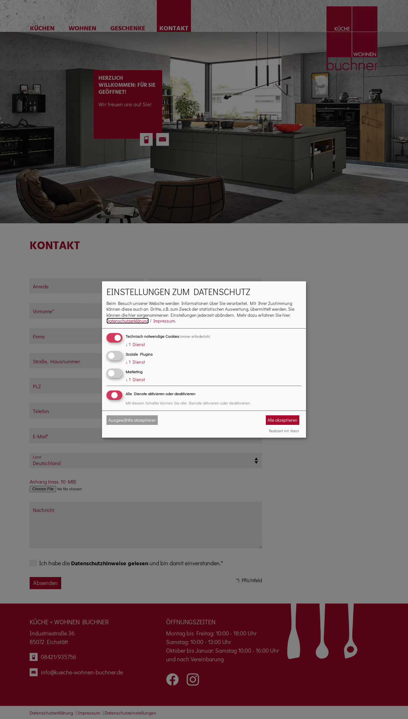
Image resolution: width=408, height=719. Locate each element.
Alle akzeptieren (282, 420)
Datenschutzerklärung (127, 321)
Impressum (164, 321)
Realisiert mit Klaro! (284, 430)
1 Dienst (135, 344)
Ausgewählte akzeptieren (132, 420)
